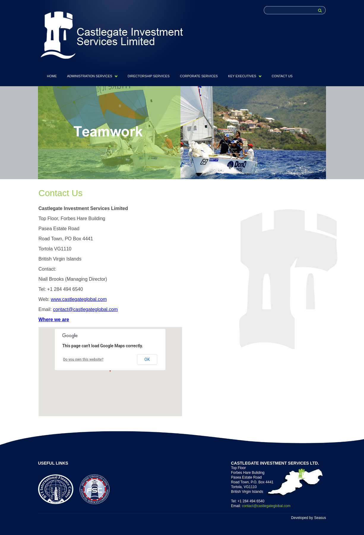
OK (147, 359)
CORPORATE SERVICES (199, 76)
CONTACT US (282, 76)
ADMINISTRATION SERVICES (89, 76)
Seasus (320, 518)
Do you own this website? (83, 359)
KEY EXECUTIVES (242, 76)
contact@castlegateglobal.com (85, 309)
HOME (52, 76)
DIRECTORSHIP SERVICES (149, 76)
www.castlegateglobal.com (79, 299)
